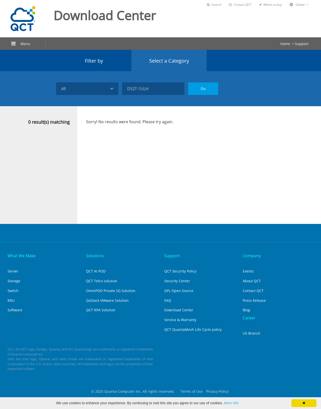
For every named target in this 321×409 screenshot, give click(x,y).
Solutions (95, 255)
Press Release (254, 300)
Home (285, 43)
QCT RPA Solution (100, 310)
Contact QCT (240, 5)
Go (203, 88)
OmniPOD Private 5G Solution (110, 290)
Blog (246, 310)
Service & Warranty (180, 319)
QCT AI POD (96, 271)
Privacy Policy (217, 391)
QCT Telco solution (101, 281)
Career (249, 318)
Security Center (177, 281)
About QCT (252, 281)
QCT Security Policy (180, 271)
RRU (11, 300)
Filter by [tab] (94, 60)
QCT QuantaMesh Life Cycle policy (193, 329)
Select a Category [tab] (169, 60)
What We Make (22, 255)
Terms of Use (192, 391)
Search (214, 5)
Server (13, 271)
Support (301, 43)
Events (248, 271)
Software (15, 310)
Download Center (178, 310)
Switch (13, 290)
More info (231, 403)
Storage (14, 281)
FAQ (167, 300)
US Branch (251, 333)
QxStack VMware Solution (107, 300)
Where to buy (270, 5)
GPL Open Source (178, 290)
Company (252, 255)
